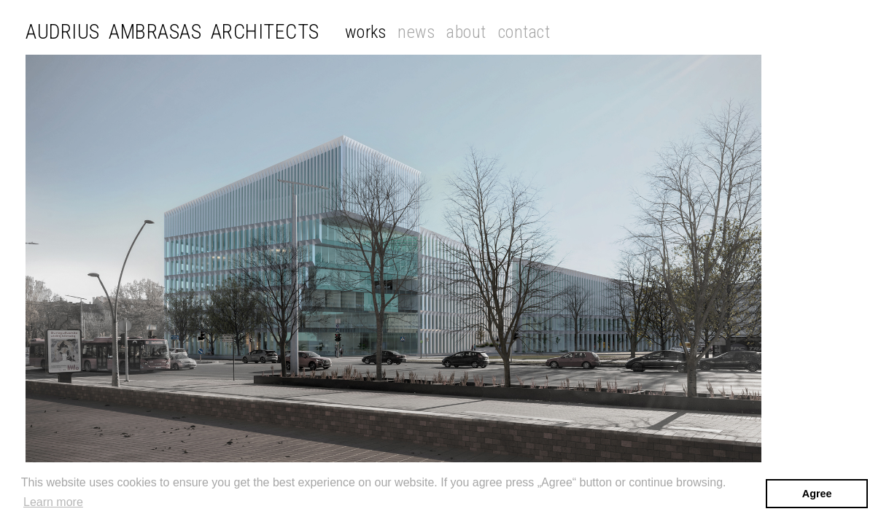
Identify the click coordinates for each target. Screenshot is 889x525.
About (466, 32)
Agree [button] (817, 493)
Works (366, 32)
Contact (524, 32)
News (416, 32)
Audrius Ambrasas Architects (172, 32)
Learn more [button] (53, 502)
